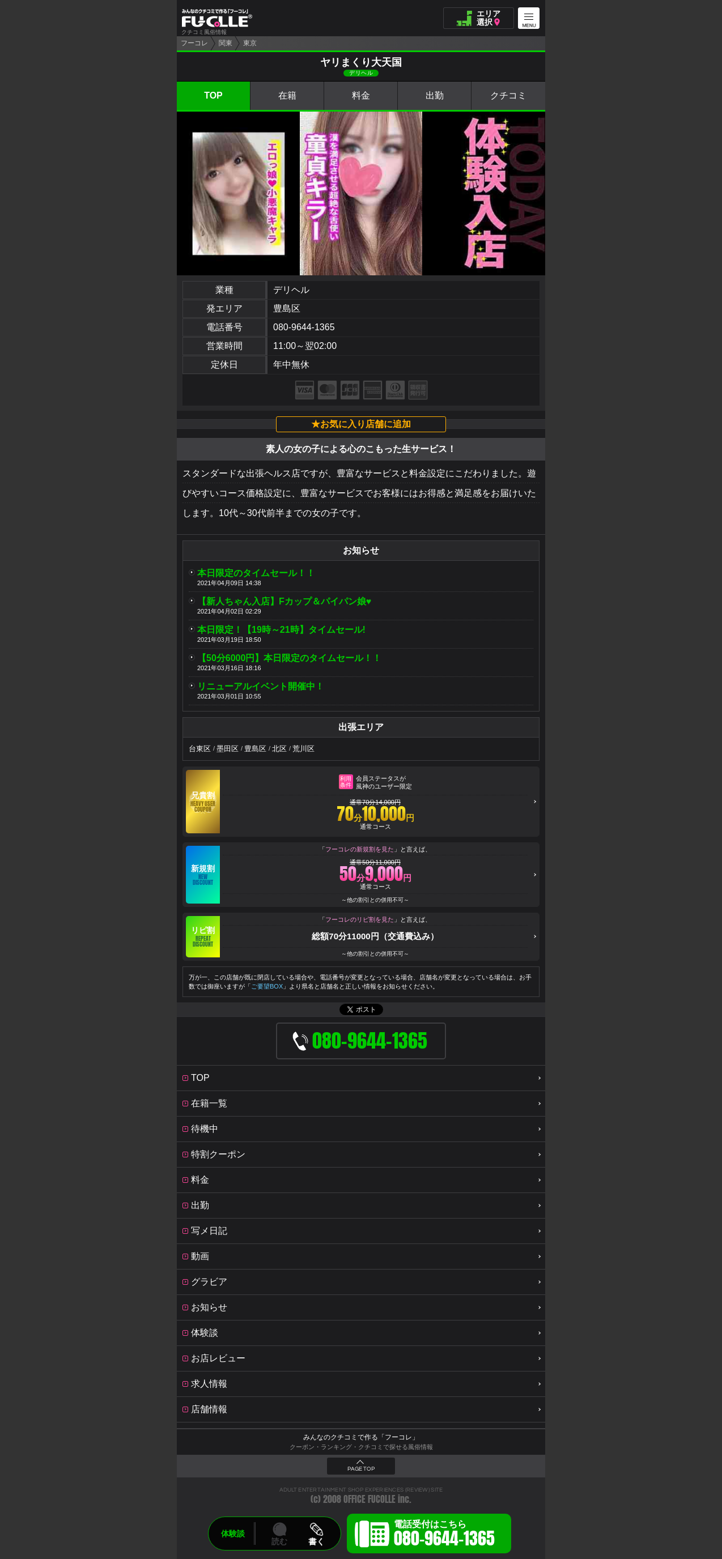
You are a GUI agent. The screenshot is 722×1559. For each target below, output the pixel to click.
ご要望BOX (267, 986)
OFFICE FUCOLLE (369, 1499)
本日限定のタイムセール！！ (256, 573)
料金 (361, 95)
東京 (250, 43)
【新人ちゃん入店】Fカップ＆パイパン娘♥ (284, 601)
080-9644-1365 (304, 327)
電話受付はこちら (444, 1535)
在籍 (287, 95)
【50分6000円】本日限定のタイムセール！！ (289, 658)
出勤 (435, 95)
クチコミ (508, 95)
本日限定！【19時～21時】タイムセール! (281, 629)
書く (316, 1541)
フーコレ (194, 43)
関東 (225, 43)
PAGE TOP (361, 1469)
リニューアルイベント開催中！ (260, 686)
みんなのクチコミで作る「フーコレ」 (361, 1437)
